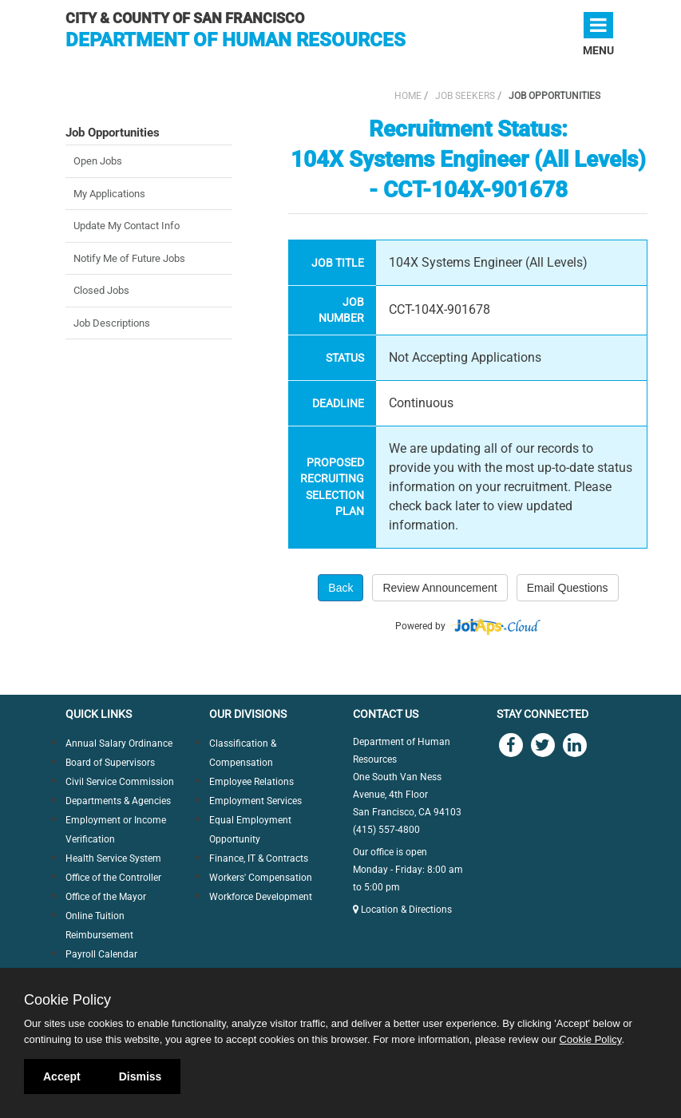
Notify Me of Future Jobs (129, 258)
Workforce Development (260, 896)
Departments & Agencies (118, 801)
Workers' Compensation (260, 877)
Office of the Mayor (105, 896)
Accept (62, 1076)
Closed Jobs (101, 290)
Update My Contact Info (126, 226)
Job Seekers (465, 95)
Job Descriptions (111, 323)
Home (408, 95)
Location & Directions (402, 909)
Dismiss (140, 1076)
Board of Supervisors (110, 762)
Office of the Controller (113, 877)
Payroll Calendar (101, 954)
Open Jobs (97, 161)
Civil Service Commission (119, 781)
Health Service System (113, 858)
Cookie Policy (67, 1000)
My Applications (109, 194)
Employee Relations (251, 781)
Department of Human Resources (235, 40)
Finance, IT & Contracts (258, 858)
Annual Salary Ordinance (118, 743)
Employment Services (255, 801)
